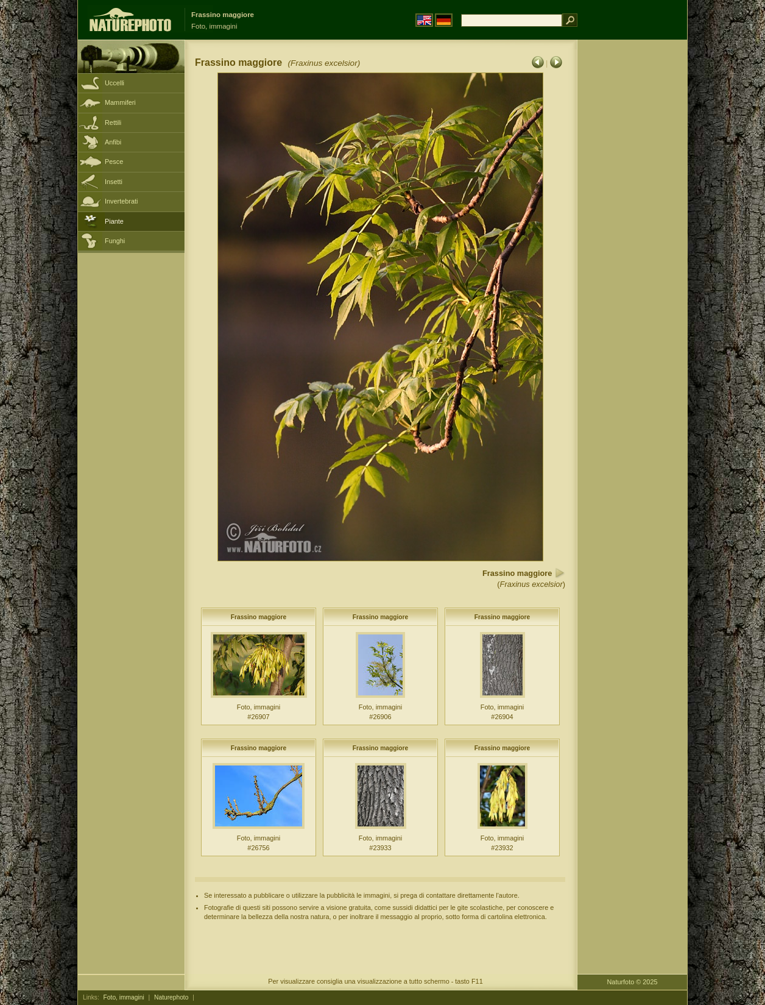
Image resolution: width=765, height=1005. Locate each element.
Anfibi (113, 142)
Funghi (115, 240)
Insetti (113, 181)
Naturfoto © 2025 (632, 981)
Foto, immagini (124, 997)
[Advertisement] (632, 234)
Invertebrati (121, 201)
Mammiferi (120, 102)
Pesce (114, 161)
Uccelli (114, 83)
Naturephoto (171, 997)
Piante (114, 221)
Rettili (113, 122)
